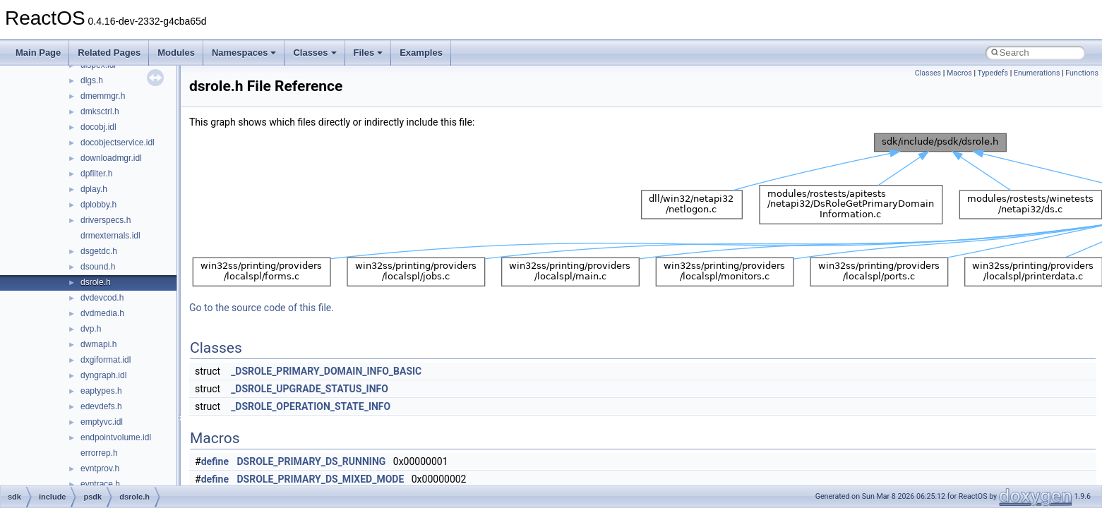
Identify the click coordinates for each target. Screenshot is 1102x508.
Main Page (38, 52)
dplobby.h (98, 205)
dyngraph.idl (103, 375)
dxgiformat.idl (105, 360)
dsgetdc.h (98, 251)
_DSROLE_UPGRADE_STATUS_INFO (309, 388)
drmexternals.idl (110, 236)
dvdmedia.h (102, 313)
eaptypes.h (101, 391)
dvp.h (90, 329)
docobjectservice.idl (117, 142)
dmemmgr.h (102, 96)
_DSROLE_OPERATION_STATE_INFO (310, 406)
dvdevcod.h (102, 298)
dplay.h (93, 189)
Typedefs (992, 73)
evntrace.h (100, 484)
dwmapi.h (98, 344)
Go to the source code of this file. (261, 307)
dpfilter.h (96, 174)
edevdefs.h (101, 406)
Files (368, 52)
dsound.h (97, 267)
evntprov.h (99, 468)
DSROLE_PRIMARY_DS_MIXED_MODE (321, 479)
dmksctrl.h (99, 111)
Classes (314, 52)
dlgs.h (91, 80)
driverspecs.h (105, 220)
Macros (959, 73)
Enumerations (1037, 73)
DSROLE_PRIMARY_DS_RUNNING (311, 461)
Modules (176, 52)
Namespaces (244, 52)
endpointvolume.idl (115, 437)
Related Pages (109, 52)
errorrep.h (99, 453)
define (215, 461)
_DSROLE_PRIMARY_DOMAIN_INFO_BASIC (326, 371)
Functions (1081, 73)
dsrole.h (95, 282)
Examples (421, 52)
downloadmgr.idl (111, 158)
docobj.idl (98, 127)
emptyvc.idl (101, 422)
